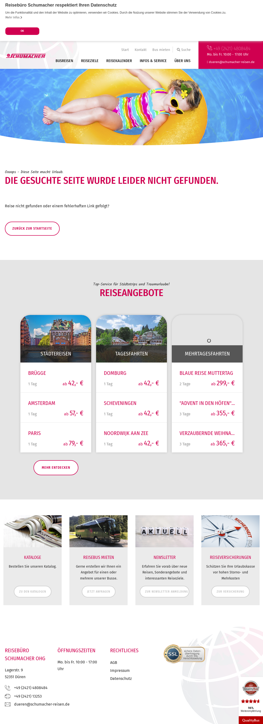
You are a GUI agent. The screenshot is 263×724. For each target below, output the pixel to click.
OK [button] (22, 30)
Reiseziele (90, 60)
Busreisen (64, 60)
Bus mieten (161, 50)
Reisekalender (119, 60)
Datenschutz (121, 686)
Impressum (120, 678)
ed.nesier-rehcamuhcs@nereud (232, 62)
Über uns (182, 60)
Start (125, 50)
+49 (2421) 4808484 (228, 48)
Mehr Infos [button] (13, 17)
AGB (113, 670)
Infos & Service (153, 60)
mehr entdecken (45, 476)
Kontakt (141, 50)
